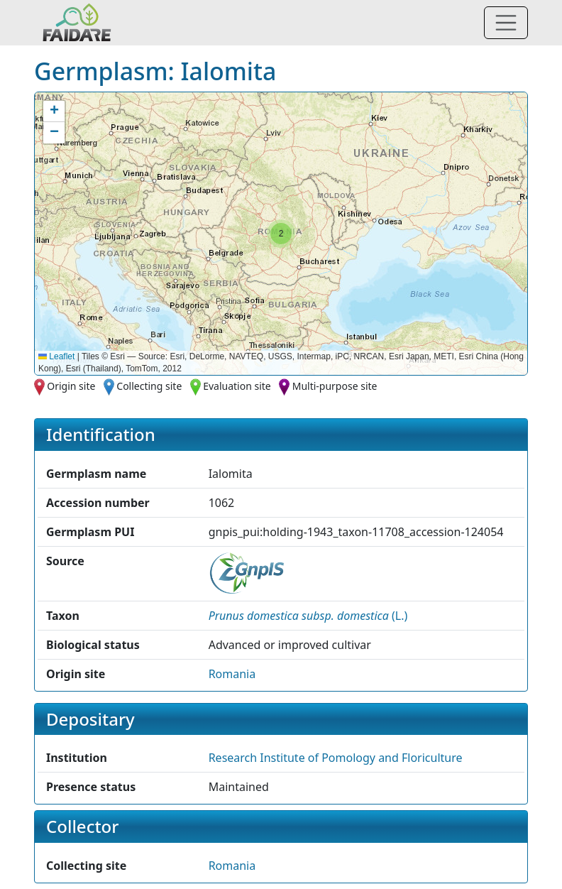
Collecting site (149, 386)
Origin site (71, 386)
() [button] (308, 615)
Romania (232, 674)
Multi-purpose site (335, 386)
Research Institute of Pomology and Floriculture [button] (336, 757)
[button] (281, 233)
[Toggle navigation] (506, 22)
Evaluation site (237, 386)
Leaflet (56, 356)
